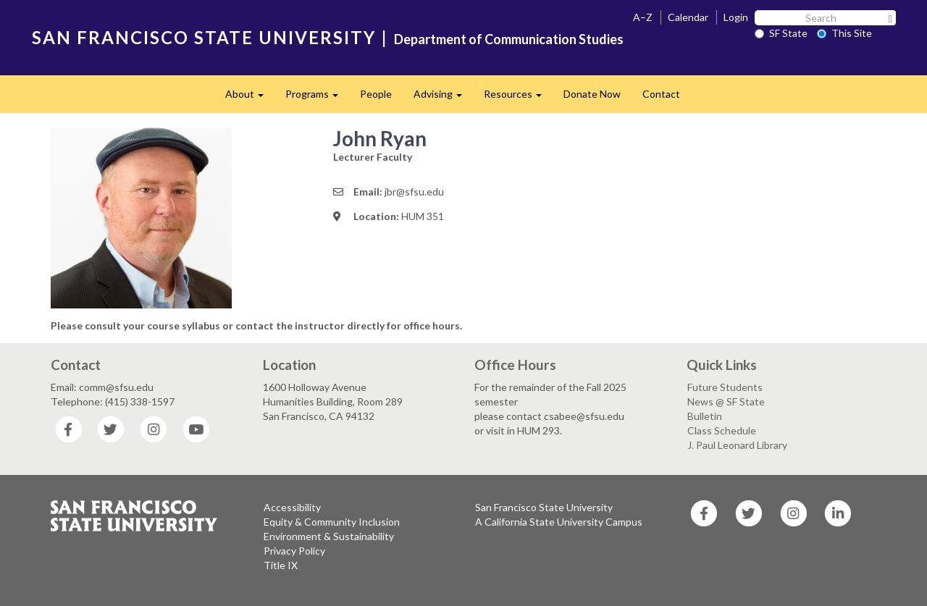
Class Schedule (721, 430)
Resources (518, 98)
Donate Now (592, 94)
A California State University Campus (558, 521)
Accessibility (292, 507)
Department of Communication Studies (509, 39)
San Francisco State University (544, 507)
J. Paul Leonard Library (737, 445)
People (376, 94)
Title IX (281, 565)
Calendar (688, 17)
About (249, 98)
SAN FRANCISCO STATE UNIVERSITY (204, 37)
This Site (844, 33)
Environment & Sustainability (329, 536)
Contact (661, 94)
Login (735, 17)
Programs (317, 98)
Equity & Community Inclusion (332, 521)
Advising (443, 98)
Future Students (725, 387)
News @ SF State (726, 401)
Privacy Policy (294, 550)
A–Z (643, 17)
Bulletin (704, 416)
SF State (781, 33)
